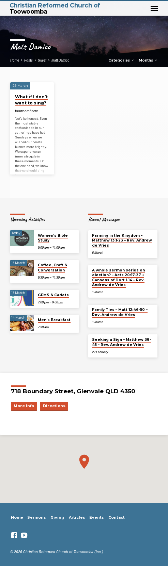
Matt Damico (60, 60)
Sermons (36, 517)
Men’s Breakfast (54, 320)
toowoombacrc (26, 111)
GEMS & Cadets (53, 295)
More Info (24, 405)
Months (148, 60)
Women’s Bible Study (53, 238)
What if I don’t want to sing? (31, 99)
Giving (57, 517)
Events (96, 517)
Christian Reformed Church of (55, 8)
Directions (54, 405)
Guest (42, 60)
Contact (116, 517)
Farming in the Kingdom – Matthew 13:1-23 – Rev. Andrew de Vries (122, 240)
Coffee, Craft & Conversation (52, 267)
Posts (28, 60)
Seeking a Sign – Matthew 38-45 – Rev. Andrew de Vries (121, 342)
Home (14, 60)
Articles (77, 517)
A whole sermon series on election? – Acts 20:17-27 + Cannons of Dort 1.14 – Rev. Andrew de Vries (118, 277)
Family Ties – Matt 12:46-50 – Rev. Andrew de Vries (120, 312)
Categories (121, 60)
